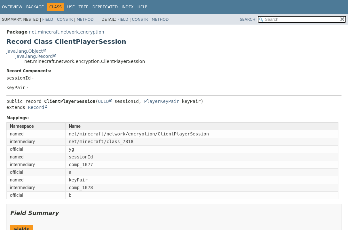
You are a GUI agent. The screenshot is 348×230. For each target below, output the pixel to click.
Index (128, 7)
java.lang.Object (24, 51)
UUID (103, 101)
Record (36, 107)
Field (47, 19)
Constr (65, 19)
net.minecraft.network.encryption (66, 31)
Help (142, 7)
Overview (12, 7)
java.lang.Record (34, 56)
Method (85, 19)
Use (71, 7)
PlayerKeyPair (161, 101)
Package (35, 7)
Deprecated (105, 7)
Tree (84, 7)
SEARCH (248, 19)
